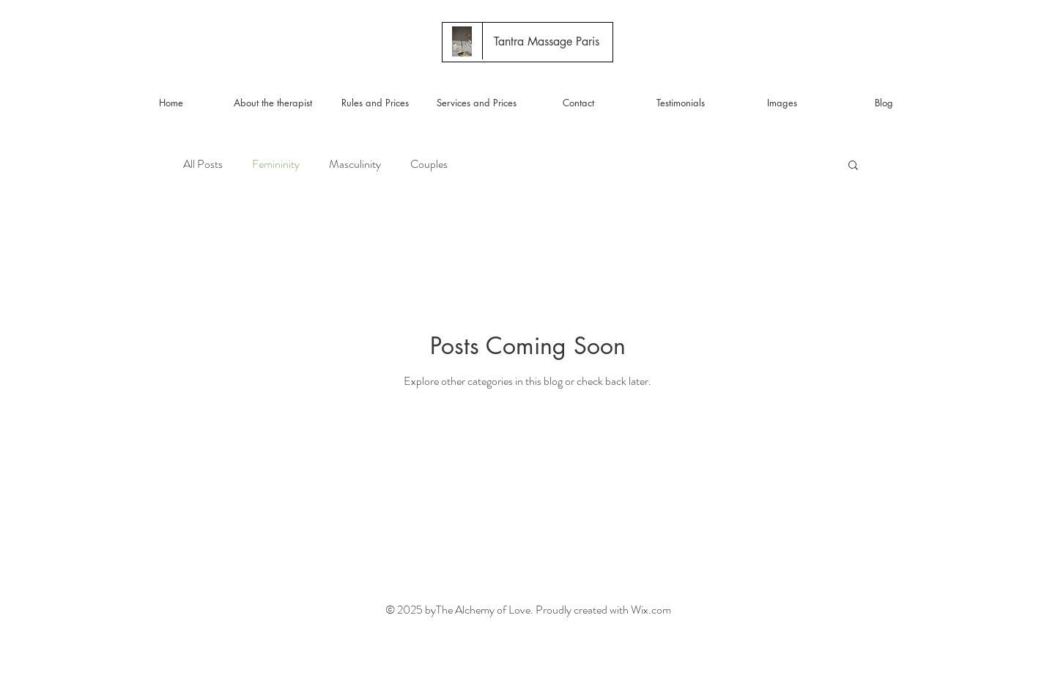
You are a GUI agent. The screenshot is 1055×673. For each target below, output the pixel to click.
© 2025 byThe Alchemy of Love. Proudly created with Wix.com (528, 609)
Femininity (276, 164)
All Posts (203, 164)
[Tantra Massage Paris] (546, 41)
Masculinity (355, 164)
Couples (429, 164)
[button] (853, 166)
